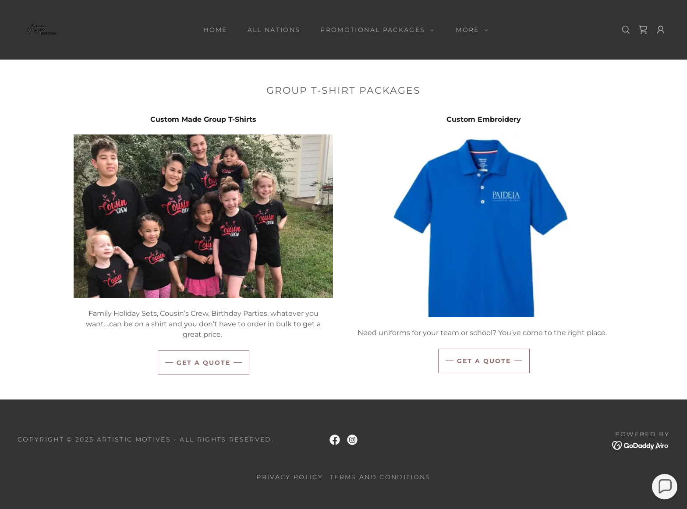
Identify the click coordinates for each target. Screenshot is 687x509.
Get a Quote (484, 361)
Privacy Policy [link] (289, 477)
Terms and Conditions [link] (380, 477)
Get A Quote (203, 363)
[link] (40, 29)
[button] (375, 30)
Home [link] (215, 30)
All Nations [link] (274, 30)
